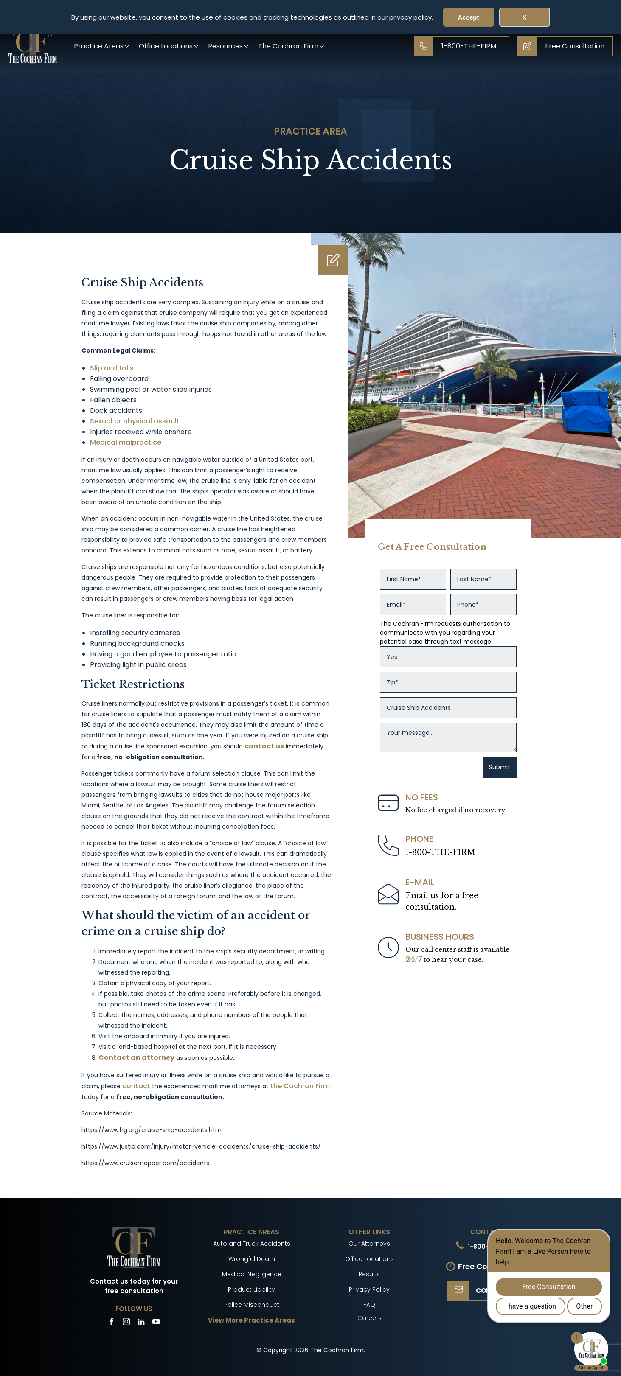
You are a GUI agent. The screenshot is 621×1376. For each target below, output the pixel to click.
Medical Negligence (251, 1274)
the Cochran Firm (300, 1086)
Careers (369, 1318)
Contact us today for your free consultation (134, 1286)
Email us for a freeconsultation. (441, 901)
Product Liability (251, 1289)
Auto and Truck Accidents (251, 1243)
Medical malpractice (125, 442)
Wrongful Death (251, 1259)
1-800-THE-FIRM (440, 852)
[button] (102, 46)
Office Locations (369, 1259)
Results (369, 1274)
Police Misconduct (251, 1304)
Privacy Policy (369, 1289)
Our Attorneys (369, 1243)
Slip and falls (112, 368)
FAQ (369, 1304)
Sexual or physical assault (135, 421)
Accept (468, 17)
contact (136, 1086)
